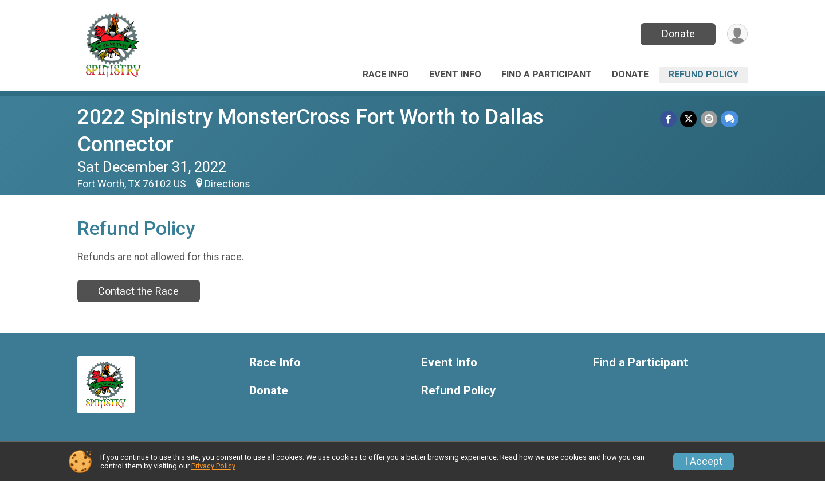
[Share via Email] (709, 119)
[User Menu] (737, 34)
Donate (677, 34)
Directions (227, 184)
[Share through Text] (729, 119)
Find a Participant (546, 74)
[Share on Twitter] (689, 119)
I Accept (703, 461)
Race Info (386, 74)
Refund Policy (703, 74)
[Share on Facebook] (669, 119)
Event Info (455, 74)
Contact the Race (138, 291)
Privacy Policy (213, 466)
